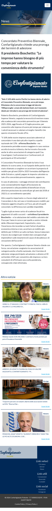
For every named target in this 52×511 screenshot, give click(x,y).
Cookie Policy (20, 504)
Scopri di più (45, 309)
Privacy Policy (31, 504)
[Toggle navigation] (47, 5)
